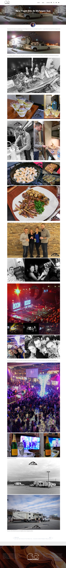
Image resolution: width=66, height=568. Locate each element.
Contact (48, 2)
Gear (43, 2)
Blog (38, 2)
